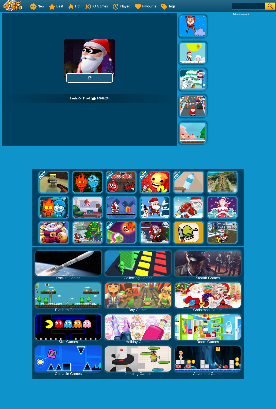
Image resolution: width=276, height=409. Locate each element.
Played (121, 6)
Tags (168, 6)
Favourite (146, 6)
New (37, 6)
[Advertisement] (241, 80)
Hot (73, 6)
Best (56, 6)
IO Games (96, 6)
